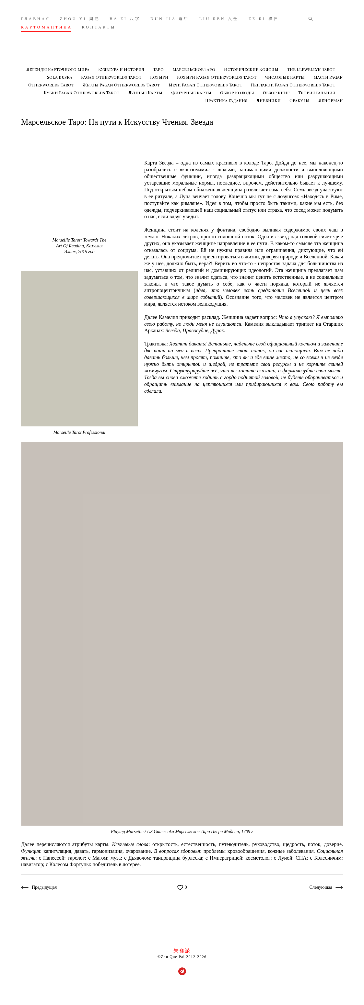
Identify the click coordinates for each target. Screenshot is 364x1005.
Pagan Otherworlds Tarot (111, 77)
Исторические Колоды (251, 69)
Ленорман (330, 100)
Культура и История (121, 69)
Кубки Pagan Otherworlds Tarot (82, 92)
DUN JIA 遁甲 (170, 19)
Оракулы (300, 100)
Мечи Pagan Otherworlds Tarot (206, 84)
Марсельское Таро (194, 69)
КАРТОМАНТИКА (46, 27)
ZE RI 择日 (264, 19)
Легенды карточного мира (58, 69)
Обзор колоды (237, 92)
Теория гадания (316, 92)
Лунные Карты (145, 92)
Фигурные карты (191, 92)
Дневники (269, 100)
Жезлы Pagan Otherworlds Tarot (122, 84)
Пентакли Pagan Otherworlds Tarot (293, 84)
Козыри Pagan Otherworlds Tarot (217, 77)
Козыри (159, 77)
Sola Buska (60, 77)
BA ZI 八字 (125, 19)
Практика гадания (227, 100)
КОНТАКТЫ (99, 27)
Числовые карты (285, 77)
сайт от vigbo (181, 989)
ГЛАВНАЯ (35, 19)
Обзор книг (276, 92)
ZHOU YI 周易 (80, 19)
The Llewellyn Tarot (311, 69)
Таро (159, 69)
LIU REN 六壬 (219, 19)
